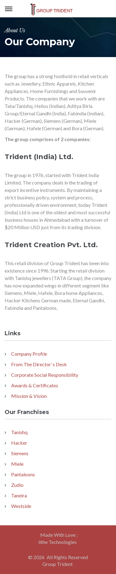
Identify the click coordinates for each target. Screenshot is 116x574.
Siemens (19, 453)
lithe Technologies (57, 542)
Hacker (19, 443)
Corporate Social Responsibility (44, 375)
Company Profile (29, 354)
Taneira (19, 495)
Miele (17, 464)
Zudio (17, 485)
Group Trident (57, 564)
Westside (21, 506)
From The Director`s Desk (39, 364)
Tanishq (19, 432)
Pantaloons (23, 474)
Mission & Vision (29, 396)
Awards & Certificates (34, 385)
